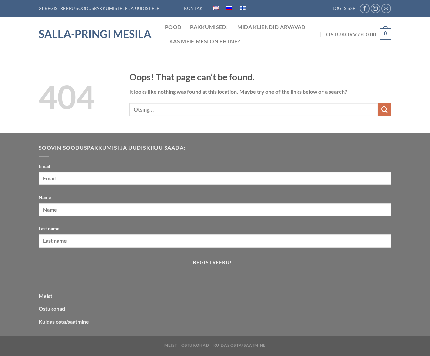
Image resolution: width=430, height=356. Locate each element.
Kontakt (195, 8)
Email (44, 166)
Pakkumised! (209, 27)
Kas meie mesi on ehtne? (204, 41)
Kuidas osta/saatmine (64, 321)
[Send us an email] (386, 8)
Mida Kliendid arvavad (271, 27)
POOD (173, 27)
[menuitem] (216, 8)
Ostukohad (52, 308)
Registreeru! (212, 262)
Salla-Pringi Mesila (95, 34)
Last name (49, 228)
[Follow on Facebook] (365, 8)
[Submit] (384, 109)
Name (45, 197)
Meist (45, 296)
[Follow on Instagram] (375, 8)
